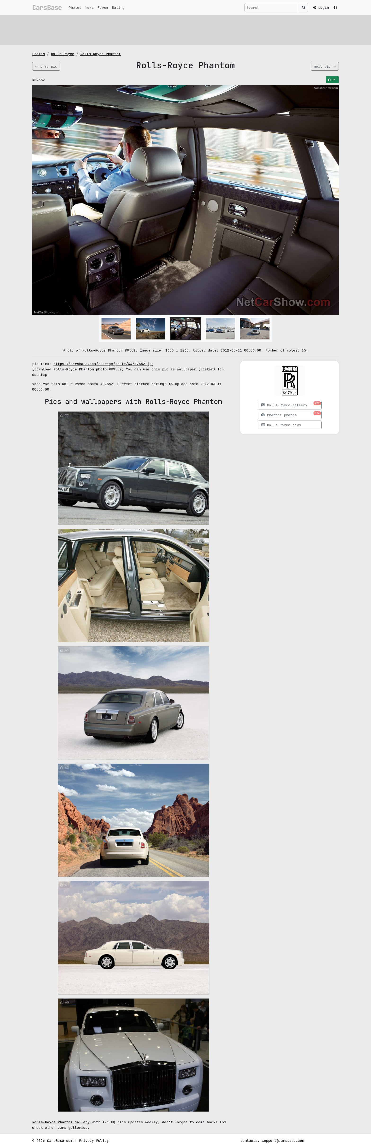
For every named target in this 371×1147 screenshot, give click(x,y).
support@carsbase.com (283, 1140)
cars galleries (73, 1127)
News (89, 7)
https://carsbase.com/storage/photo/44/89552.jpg (103, 363)
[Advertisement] (174, 29)
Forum (102, 7)
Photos (75, 7)
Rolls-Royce (62, 54)
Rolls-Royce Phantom (100, 54)
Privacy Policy (94, 1140)
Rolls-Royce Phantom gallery (62, 1122)
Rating (118, 7)
